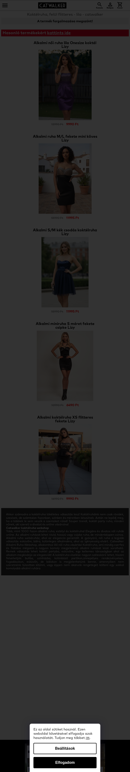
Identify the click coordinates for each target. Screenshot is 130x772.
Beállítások (65, 748)
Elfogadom (65, 762)
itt (87, 738)
